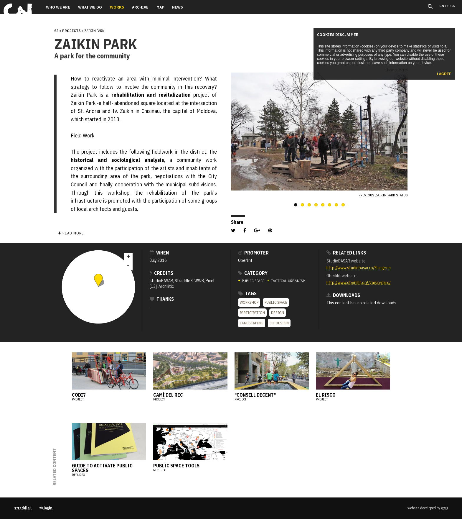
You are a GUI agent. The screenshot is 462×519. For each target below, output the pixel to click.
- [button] (128, 266)
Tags (247, 293)
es (447, 6)
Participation (252, 312)
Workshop (249, 302)
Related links (346, 253)
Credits (161, 273)
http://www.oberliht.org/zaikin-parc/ (358, 282)
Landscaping (251, 323)
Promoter (253, 253)
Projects (71, 30)
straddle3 (23, 507)
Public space (276, 302)
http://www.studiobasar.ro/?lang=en (358, 267)
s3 (56, 30)
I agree (444, 74)
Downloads (343, 295)
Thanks (162, 299)
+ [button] (128, 257)
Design (277, 312)
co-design (279, 323)
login (45, 507)
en (442, 6)
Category (253, 273)
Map (160, 7)
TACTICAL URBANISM (286, 280)
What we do (90, 7)
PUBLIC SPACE (251, 280)
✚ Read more (71, 233)
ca (452, 6)
